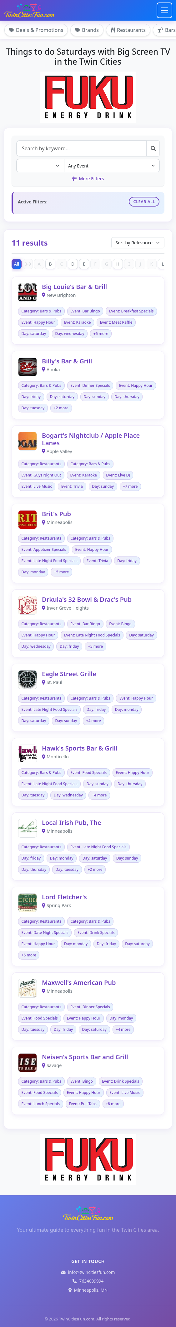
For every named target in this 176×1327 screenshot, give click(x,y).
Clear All (144, 201)
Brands (87, 30)
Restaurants (128, 30)
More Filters (88, 179)
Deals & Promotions (36, 30)
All (16, 264)
